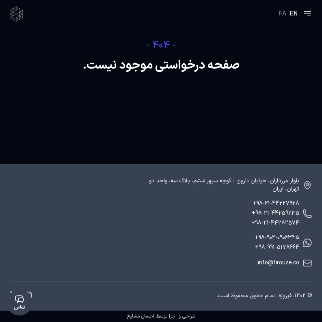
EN (294, 13)
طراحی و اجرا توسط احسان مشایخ (161, 316)
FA (282, 13)
